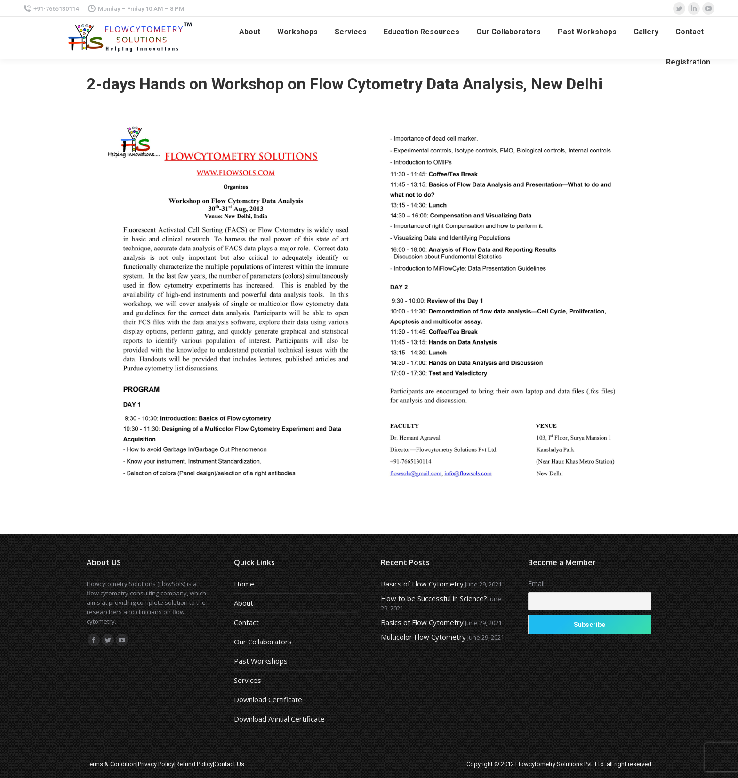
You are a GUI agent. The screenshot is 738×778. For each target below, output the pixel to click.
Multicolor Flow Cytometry (423, 637)
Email (536, 583)
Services (247, 680)
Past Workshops (261, 661)
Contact (246, 622)
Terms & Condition (111, 764)
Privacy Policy (156, 764)
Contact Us (229, 764)
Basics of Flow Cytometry (422, 583)
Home (244, 583)
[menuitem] (249, 32)
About (243, 603)
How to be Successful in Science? (434, 598)
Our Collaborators (263, 641)
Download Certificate (268, 699)
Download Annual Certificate (279, 718)
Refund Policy (194, 764)
